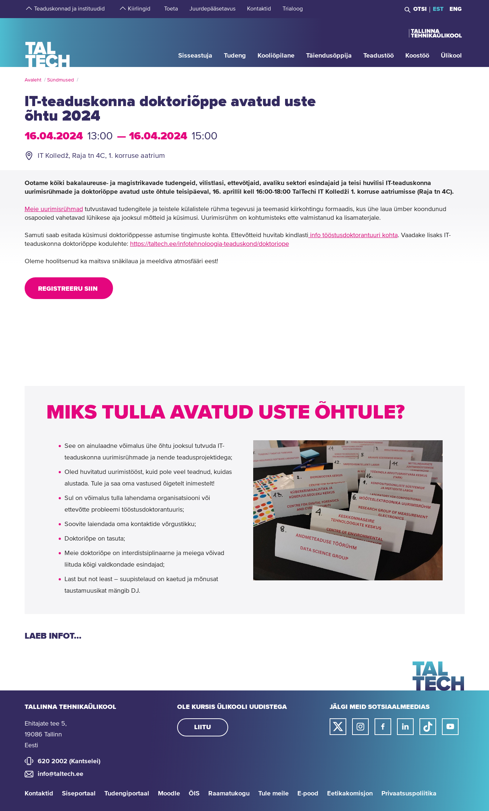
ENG (456, 9)
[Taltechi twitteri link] (338, 726)
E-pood (307, 793)
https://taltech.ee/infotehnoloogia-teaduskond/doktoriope (209, 244)
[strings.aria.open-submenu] (28, 9)
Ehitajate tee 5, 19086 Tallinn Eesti (46, 734)
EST (438, 9)
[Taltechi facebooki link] (383, 726)
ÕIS (194, 793)
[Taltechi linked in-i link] (405, 726)
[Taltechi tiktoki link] (427, 726)
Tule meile (273, 793)
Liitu (202, 727)
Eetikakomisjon (350, 793)
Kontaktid (39, 793)
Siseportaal (79, 793)
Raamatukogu (229, 793)
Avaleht (33, 80)
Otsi (420, 9)
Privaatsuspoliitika (408, 793)
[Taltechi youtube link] (450, 726)
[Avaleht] (47, 42)
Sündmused (60, 80)
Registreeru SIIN (69, 289)
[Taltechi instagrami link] (360, 726)
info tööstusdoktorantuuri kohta (353, 235)
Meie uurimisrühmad (54, 209)
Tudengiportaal (126, 793)
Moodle (169, 793)
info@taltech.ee (60, 774)
